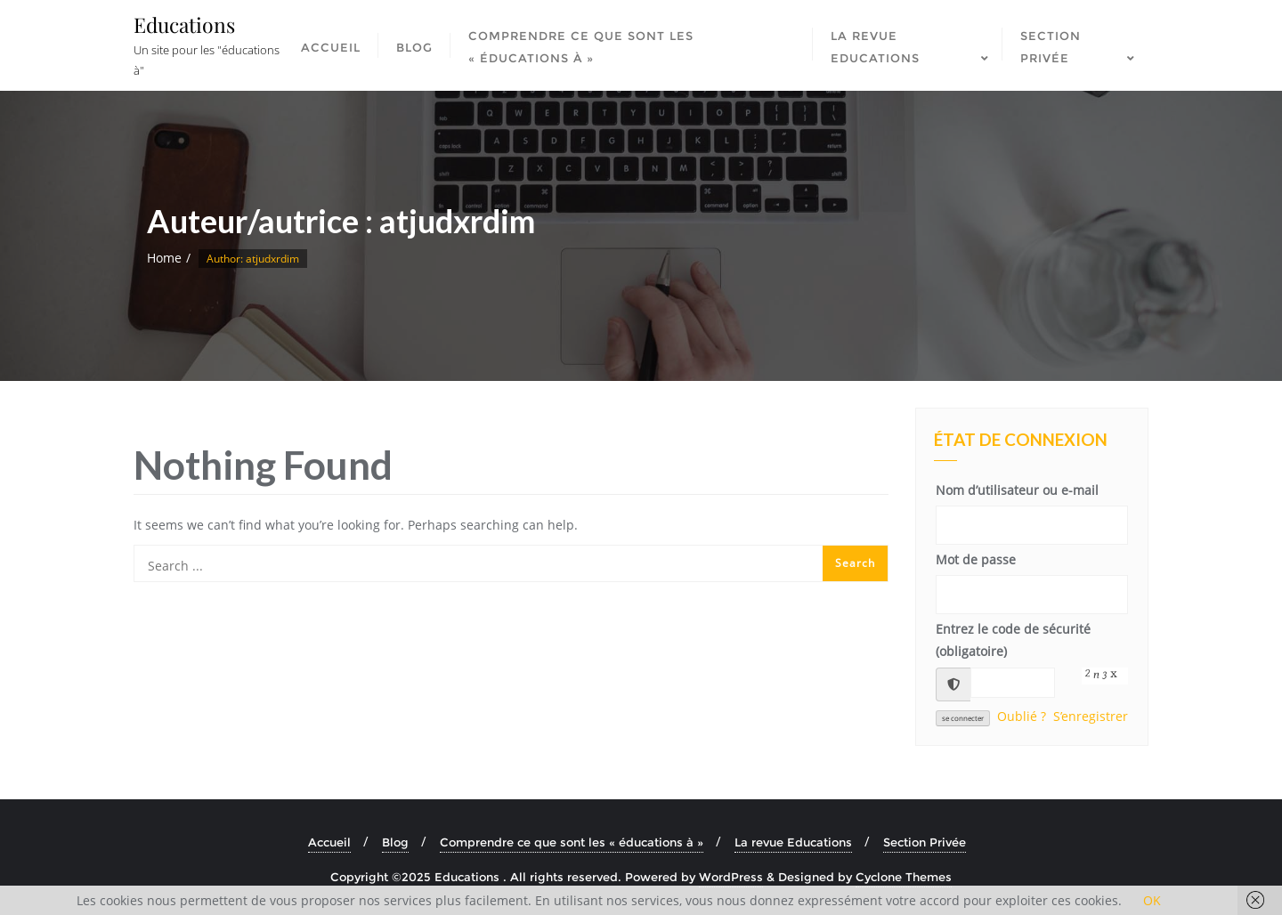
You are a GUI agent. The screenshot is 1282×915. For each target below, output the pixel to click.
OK (1152, 900)
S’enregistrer (1090, 716)
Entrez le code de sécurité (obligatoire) (1013, 640)
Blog (395, 842)
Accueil (329, 842)
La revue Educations (793, 842)
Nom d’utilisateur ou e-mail (1017, 490)
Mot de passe (976, 559)
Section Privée (924, 842)
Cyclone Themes (904, 877)
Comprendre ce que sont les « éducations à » (571, 842)
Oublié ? (1021, 716)
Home (164, 257)
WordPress (731, 877)
